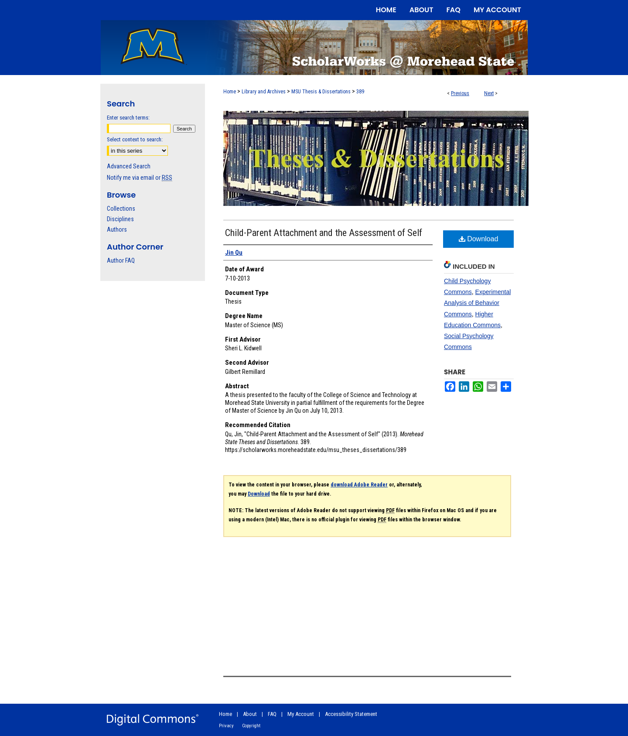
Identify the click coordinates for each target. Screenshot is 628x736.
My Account (300, 714)
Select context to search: (135, 139)
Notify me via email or (139, 177)
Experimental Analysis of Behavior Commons (477, 302)
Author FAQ (121, 260)
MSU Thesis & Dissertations (321, 92)
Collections (121, 208)
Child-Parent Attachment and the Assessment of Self (323, 232)
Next (489, 93)
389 (360, 92)
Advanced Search (128, 166)
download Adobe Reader (359, 485)
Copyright (251, 726)
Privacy (226, 726)
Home (229, 92)
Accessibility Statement (351, 714)
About (250, 714)
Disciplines (120, 219)
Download (478, 239)
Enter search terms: (128, 117)
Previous (460, 93)
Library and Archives (264, 92)
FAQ (272, 714)
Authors (117, 229)
